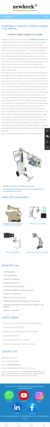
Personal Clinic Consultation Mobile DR (21, 186)
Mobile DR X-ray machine (11, 310)
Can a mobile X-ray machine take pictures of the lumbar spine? (22, 323)
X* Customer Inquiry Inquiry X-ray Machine (16, 340)
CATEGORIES (7, 17)
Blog (11, 26)
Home (5, 26)
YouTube (24, 396)
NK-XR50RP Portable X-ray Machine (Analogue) (18, 290)
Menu (31, 424)
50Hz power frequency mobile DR (37, 252)
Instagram (39, 396)
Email (18, 424)
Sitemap (25, 419)
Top (44, 424)
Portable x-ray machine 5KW (12, 294)
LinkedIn (17, 408)
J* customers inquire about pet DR (13, 327)
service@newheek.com (13, 365)
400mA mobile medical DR (11, 283)
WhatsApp (9, 396)
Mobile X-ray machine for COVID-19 (14, 297)
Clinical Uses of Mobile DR (11, 336)
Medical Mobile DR (9, 272)
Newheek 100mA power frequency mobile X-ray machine (20, 331)
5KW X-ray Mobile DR (13, 252)
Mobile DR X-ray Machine (38, 224)
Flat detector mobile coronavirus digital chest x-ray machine (13, 224)
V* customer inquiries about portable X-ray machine (19, 344)
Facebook (32, 408)
